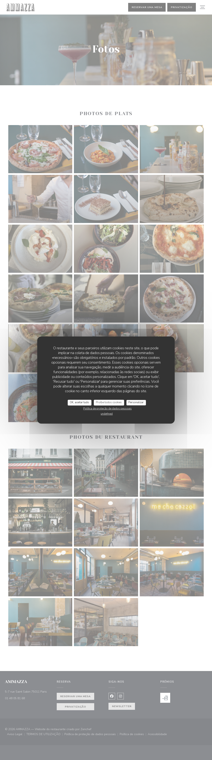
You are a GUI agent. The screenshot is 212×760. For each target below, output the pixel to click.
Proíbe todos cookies (109, 402)
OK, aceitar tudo (79, 402)
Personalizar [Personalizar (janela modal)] (136, 402)
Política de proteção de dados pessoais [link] (107, 408)
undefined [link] (107, 414)
